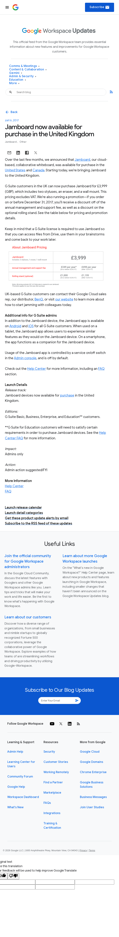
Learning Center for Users (21, 764)
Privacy (83, 850)
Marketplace (52, 793)
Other (23, 141)
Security (49, 752)
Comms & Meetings (24, 66)
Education (17, 80)
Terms (92, 850)
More (14, 83)
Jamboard (11, 141)
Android (15, 326)
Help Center (36, 369)
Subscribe (99, 7)
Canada (38, 170)
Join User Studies (92, 807)
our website (64, 299)
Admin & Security (22, 76)
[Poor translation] (13, 876)
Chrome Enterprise (93, 772)
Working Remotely (56, 772)
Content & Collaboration (28, 69)
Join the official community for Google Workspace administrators (27, 561)
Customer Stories (56, 762)
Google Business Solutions (91, 785)
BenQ (39, 299)
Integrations (52, 813)
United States (15, 170)
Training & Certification (52, 826)
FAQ (101, 369)
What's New (15, 807)
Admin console (25, 358)
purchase (67, 395)
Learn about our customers (27, 617)
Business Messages (93, 797)
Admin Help (15, 752)
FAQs (47, 803)
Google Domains (91, 762)
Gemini (15, 73)
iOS (31, 326)
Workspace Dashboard (23, 797)
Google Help (16, 787)
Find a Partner (53, 782)
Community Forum (20, 776)
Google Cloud (89, 752)
